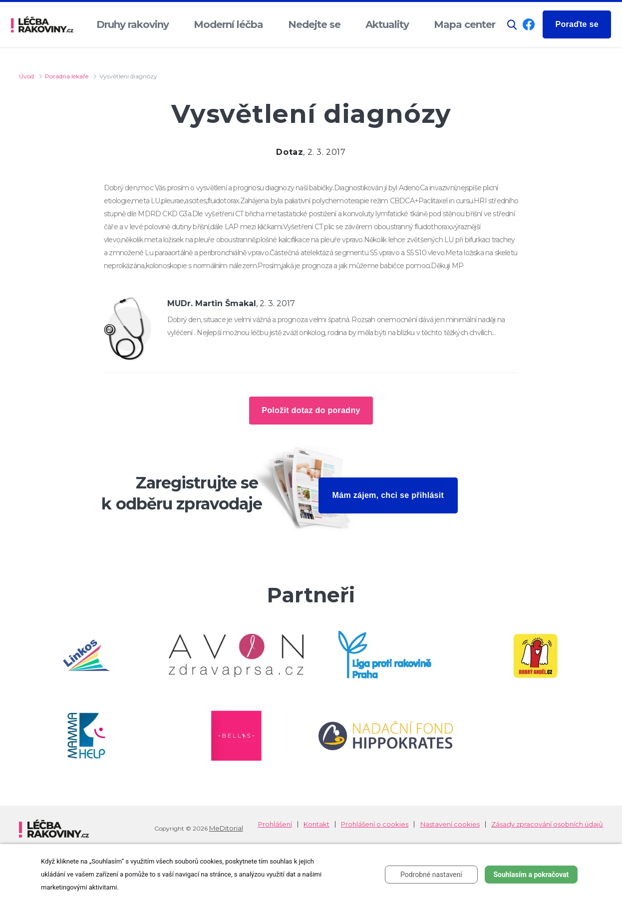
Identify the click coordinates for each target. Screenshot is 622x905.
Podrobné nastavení (431, 875)
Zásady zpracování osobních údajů (547, 824)
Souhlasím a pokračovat (531, 875)
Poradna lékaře (66, 76)
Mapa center (464, 24)
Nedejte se (314, 24)
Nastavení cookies (450, 824)
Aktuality (387, 24)
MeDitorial (226, 828)
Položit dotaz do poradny (311, 410)
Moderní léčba (228, 24)
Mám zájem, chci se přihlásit (388, 495)
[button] (512, 24)
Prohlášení (275, 824)
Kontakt (316, 824)
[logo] (42, 24)
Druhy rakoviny (132, 24)
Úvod (26, 76)
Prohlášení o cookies (374, 824)
